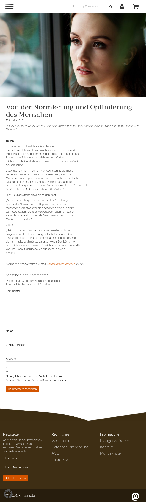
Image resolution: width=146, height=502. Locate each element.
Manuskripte (110, 453)
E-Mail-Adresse (16, 344)
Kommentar (14, 291)
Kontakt (106, 447)
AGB (55, 453)
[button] (123, 6)
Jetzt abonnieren (16, 478)
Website (11, 358)
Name (10, 331)
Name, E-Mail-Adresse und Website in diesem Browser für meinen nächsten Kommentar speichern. (38, 378)
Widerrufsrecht (64, 441)
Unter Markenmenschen (61, 263)
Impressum (60, 459)
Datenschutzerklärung (69, 447)
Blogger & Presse (114, 441)
